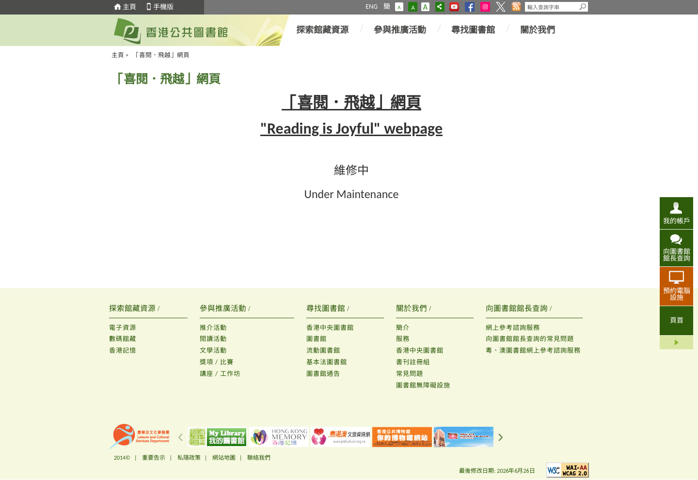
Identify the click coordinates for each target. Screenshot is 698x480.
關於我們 (537, 30)
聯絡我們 (258, 457)
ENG (371, 6)
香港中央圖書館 (330, 328)
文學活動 (213, 350)
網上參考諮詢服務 (513, 328)
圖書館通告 (323, 374)
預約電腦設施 (676, 294)
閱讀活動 (213, 339)
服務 (403, 339)
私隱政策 (189, 457)
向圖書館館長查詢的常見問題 (530, 339)
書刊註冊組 (413, 362)
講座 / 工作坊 (220, 374)
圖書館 (316, 339)
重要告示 (153, 457)
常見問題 (409, 374)
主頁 (129, 7)
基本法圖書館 (326, 362)
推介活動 (213, 328)
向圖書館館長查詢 (676, 255)
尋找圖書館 (473, 30)
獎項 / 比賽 (217, 362)
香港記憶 (122, 350)
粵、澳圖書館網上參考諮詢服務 (533, 350)
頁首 (676, 320)
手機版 (163, 7)
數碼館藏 (122, 339)
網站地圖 (224, 457)
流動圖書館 (323, 350)
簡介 (403, 328)
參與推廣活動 (400, 30)
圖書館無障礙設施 (423, 385)
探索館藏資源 (322, 30)
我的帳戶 (676, 221)
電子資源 (122, 328)
